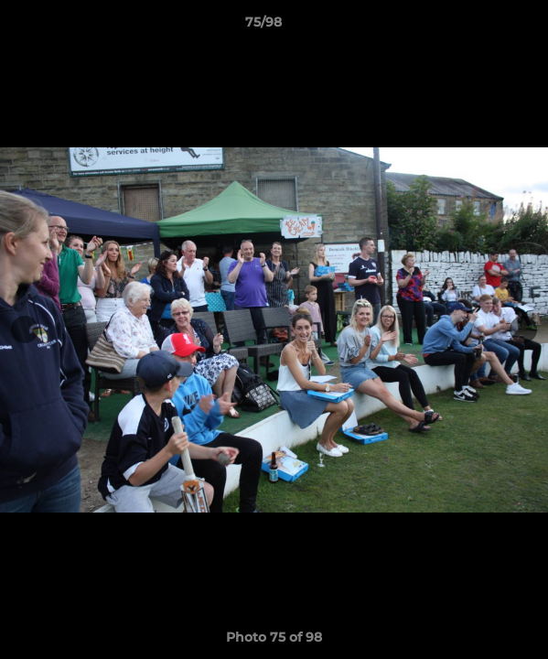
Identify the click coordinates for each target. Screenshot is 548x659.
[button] (482, 26)
